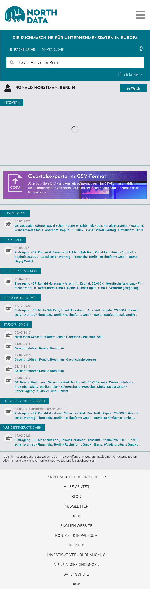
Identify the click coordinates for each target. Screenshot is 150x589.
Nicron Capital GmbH (20, 271)
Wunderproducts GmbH (22, 427)
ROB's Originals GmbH (20, 297)
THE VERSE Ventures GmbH (24, 400)
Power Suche (52, 49)
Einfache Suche (22, 49)
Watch (133, 88)
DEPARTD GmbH (14, 213)
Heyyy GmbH (12, 239)
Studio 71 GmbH (15, 324)
